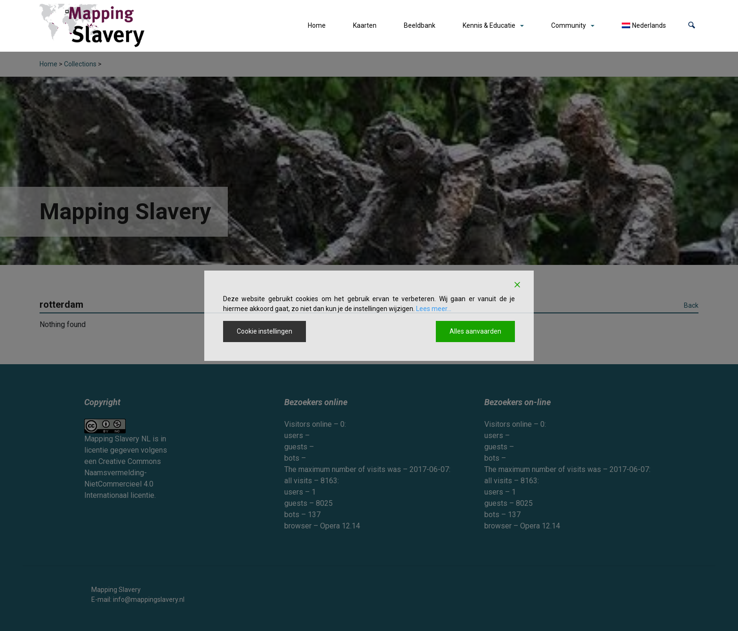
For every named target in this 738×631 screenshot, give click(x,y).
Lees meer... (433, 308)
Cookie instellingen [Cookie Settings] (264, 331)
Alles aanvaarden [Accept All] (475, 331)
